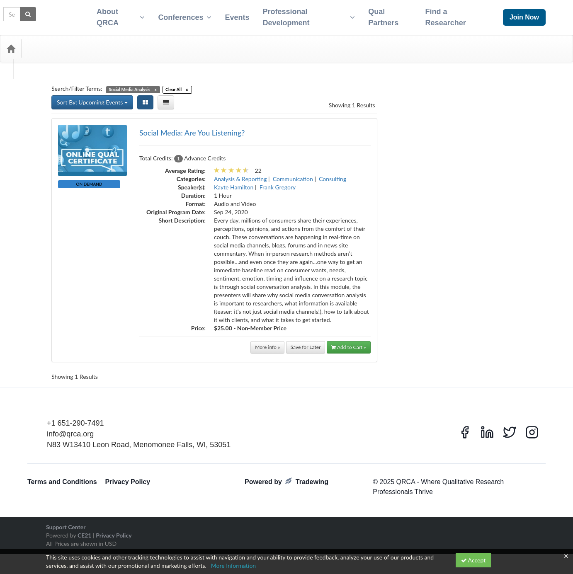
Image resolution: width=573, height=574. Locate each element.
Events (233, 15)
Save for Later (306, 342)
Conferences (181, 15)
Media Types (89, 43)
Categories (45, 43)
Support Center (65, 522)
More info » (267, 342)
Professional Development (307, 14)
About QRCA (115, 14)
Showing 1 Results (352, 100)
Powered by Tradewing (286, 476)
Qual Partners (384, 14)
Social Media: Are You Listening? (192, 127)
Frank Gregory (278, 182)
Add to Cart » (348, 342)
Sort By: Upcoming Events (92, 97)
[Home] (10, 43)
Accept (473, 560)
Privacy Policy (128, 476)
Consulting (332, 173)
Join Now (524, 14)
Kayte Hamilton (234, 182)
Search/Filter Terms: (76, 83)
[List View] (166, 97)
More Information (233, 565)
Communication (293, 173)
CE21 (85, 530)
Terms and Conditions (62, 476)
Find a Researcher (448, 14)
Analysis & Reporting (240, 173)
